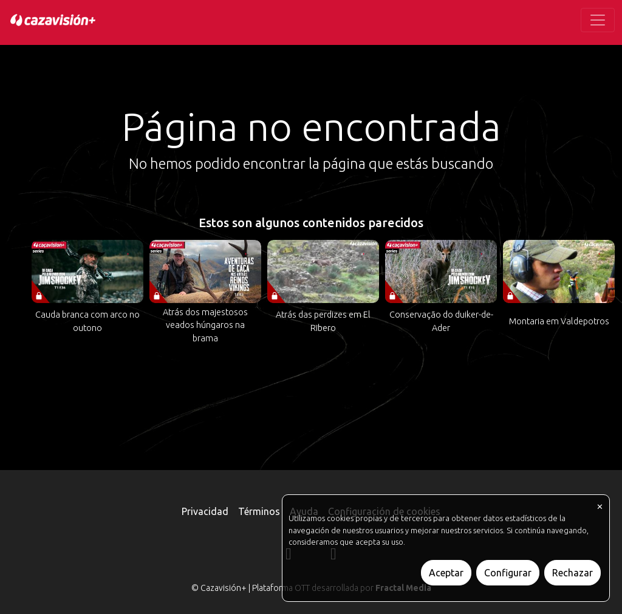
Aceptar (446, 572)
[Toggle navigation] (598, 20)
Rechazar (572, 572)
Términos (259, 511)
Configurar (507, 572)
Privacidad (205, 511)
